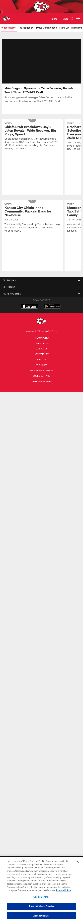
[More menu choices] (78, 19)
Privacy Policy (41, 342)
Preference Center (41, 385)
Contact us (42, 352)
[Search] (72, 18)
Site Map (41, 363)
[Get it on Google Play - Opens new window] (52, 312)
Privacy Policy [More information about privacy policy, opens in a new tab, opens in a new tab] (63, 890)
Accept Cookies (41, 915)
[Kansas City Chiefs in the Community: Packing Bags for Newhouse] (32, 222)
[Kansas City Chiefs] (41, 325)
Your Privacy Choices (41, 374)
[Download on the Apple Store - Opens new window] (29, 310)
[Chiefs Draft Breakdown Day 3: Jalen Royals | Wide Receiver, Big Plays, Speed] (32, 140)
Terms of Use (42, 347)
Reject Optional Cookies (41, 906)
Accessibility (42, 358)
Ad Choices (41, 369)
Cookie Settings (41, 380)
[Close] (77, 861)
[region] (41, 889)
